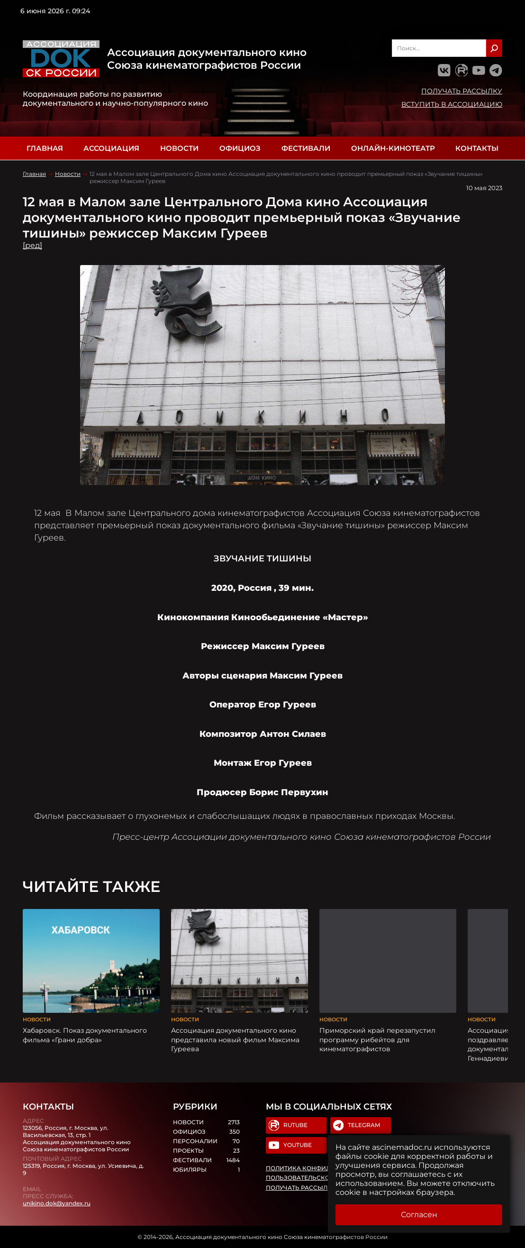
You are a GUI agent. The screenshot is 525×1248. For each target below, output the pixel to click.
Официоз (240, 148)
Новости (179, 148)
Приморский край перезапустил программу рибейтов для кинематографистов (377, 1039)
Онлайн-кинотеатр (393, 148)
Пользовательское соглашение (322, 1178)
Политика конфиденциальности (324, 1168)
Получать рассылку (461, 91)
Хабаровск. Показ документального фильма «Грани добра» (85, 1035)
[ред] (32, 245)
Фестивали (305, 148)
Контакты (476, 148)
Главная (45, 148)
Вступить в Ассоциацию (451, 104)
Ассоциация (111, 148)
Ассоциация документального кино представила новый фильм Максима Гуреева (235, 1039)
